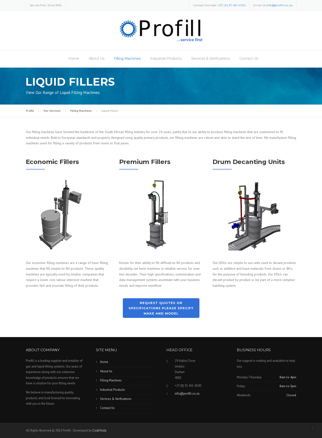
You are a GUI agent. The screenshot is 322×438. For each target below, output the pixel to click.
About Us (96, 58)
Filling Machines (127, 58)
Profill (30, 110)
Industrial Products (166, 58)
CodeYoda (99, 430)
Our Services (52, 110)
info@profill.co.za (279, 5)
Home (73, 58)
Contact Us (248, 58)
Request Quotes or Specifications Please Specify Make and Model (161, 308)
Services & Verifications (210, 58)
